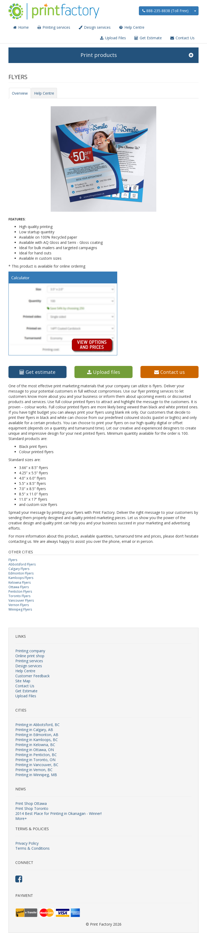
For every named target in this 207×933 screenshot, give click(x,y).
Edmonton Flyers (21, 573)
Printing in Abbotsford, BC (37, 724)
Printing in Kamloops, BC (36, 739)
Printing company (30, 650)
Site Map (22, 680)
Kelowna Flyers (19, 582)
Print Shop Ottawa (31, 803)
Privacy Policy (27, 843)
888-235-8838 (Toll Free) (165, 10)
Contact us (169, 372)
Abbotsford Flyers (22, 564)
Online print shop (29, 655)
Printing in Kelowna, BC (35, 744)
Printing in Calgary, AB (34, 729)
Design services (94, 27)
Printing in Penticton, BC (36, 754)
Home (20, 27)
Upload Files (112, 37)
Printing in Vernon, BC (34, 769)
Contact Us (182, 37)
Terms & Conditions (32, 848)
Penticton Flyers (20, 591)
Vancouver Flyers (21, 600)
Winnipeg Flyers (20, 609)
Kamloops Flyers (20, 578)
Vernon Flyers (18, 605)
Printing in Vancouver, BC (36, 764)
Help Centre (131, 27)
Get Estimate (148, 37)
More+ (21, 818)
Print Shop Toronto (31, 808)
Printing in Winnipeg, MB (36, 774)
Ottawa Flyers (18, 587)
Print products (137, 55)
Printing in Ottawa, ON (34, 749)
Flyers (12, 560)
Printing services (53, 27)
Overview (20, 93)
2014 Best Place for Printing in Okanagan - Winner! (58, 813)
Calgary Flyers (18, 569)
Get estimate (37, 372)
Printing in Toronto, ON (35, 759)
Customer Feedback (32, 675)
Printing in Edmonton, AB (36, 734)
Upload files (103, 372)
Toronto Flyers (19, 596)
